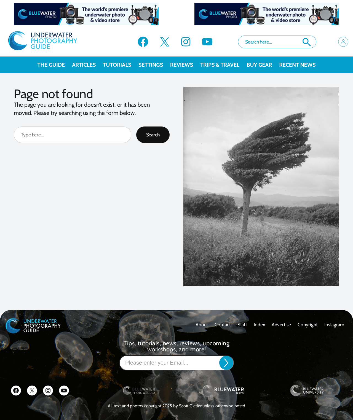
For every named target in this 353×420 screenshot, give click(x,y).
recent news (297, 64)
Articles (87, 64)
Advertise (281, 324)
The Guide (55, 64)
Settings (154, 64)
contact (223, 324)
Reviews (185, 64)
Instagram (334, 324)
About (202, 324)
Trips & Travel (223, 64)
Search (306, 42)
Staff (242, 324)
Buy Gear (263, 64)
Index (259, 324)
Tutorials (120, 64)
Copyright (308, 324)
